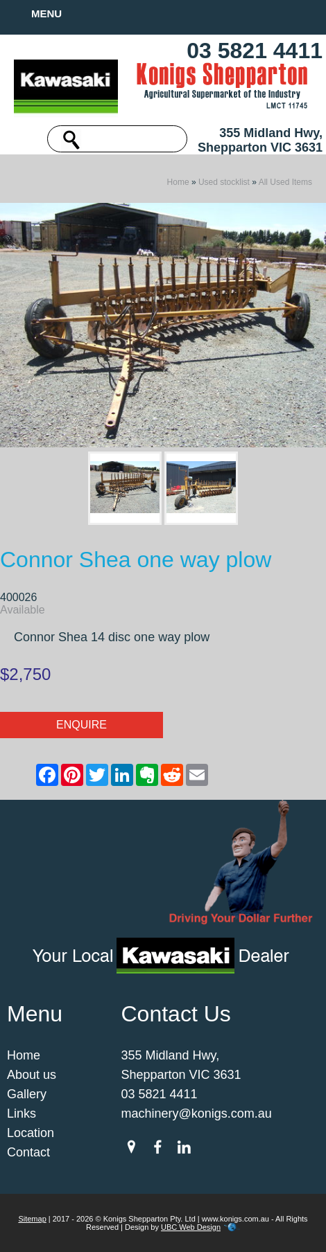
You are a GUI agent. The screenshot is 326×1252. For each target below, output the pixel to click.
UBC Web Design (191, 1227)
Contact (28, 1152)
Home (178, 182)
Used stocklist (224, 182)
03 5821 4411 (255, 50)
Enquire (81, 725)
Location (30, 1133)
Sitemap (32, 1219)
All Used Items (285, 182)
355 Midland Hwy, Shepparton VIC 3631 (260, 140)
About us (31, 1075)
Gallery (26, 1094)
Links (21, 1113)
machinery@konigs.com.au (196, 1113)
